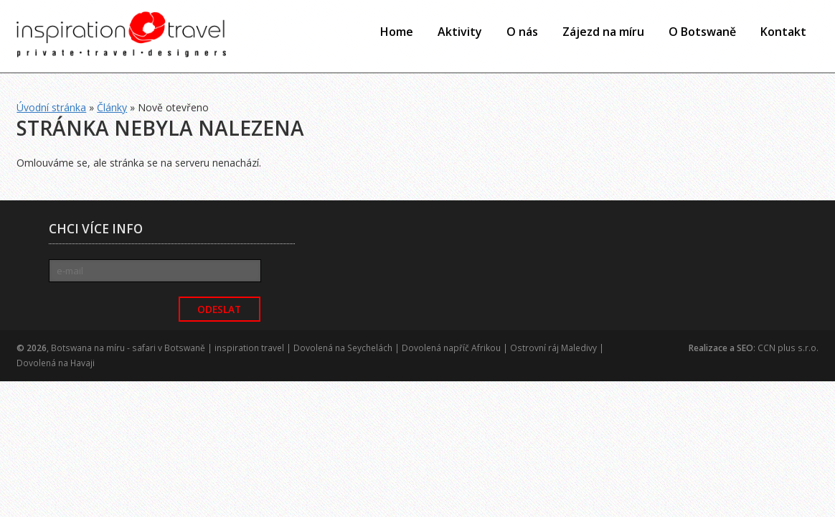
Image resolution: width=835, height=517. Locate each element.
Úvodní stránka (51, 107)
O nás (522, 31)
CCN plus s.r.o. (788, 348)
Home (396, 31)
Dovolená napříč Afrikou (451, 348)
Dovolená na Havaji (55, 363)
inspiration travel (249, 348)
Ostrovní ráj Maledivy (553, 348)
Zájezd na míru (603, 31)
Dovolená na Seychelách (342, 348)
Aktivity (460, 31)
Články (112, 107)
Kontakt (783, 31)
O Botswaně (702, 31)
